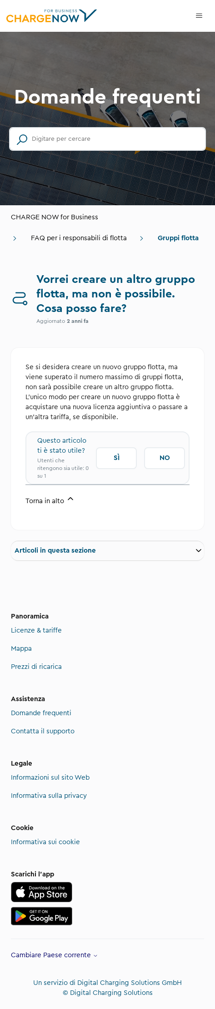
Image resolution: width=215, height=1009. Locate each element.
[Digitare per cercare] (107, 139)
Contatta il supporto (43, 731)
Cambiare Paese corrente (54, 955)
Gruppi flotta (178, 238)
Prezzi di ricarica (36, 666)
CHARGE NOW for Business (54, 217)
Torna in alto (50, 499)
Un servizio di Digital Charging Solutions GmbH (107, 982)
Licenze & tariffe (36, 630)
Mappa (21, 648)
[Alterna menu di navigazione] (199, 16)
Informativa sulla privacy (49, 795)
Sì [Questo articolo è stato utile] (117, 458)
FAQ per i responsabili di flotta (79, 238)
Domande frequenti (41, 713)
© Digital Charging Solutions (108, 992)
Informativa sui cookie (45, 842)
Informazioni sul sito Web (50, 777)
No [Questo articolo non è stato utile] (165, 458)
